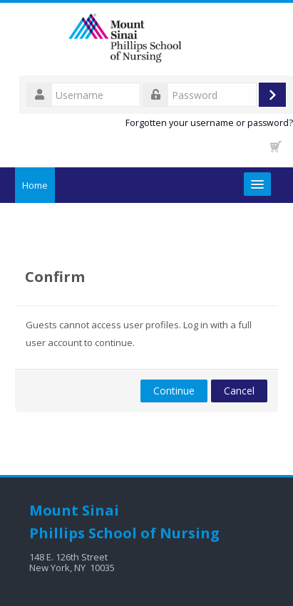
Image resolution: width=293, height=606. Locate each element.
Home (35, 185)
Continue (174, 390)
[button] (276, 146)
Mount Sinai (74, 510)
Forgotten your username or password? (209, 123)
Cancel (239, 390)
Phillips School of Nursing (124, 533)
